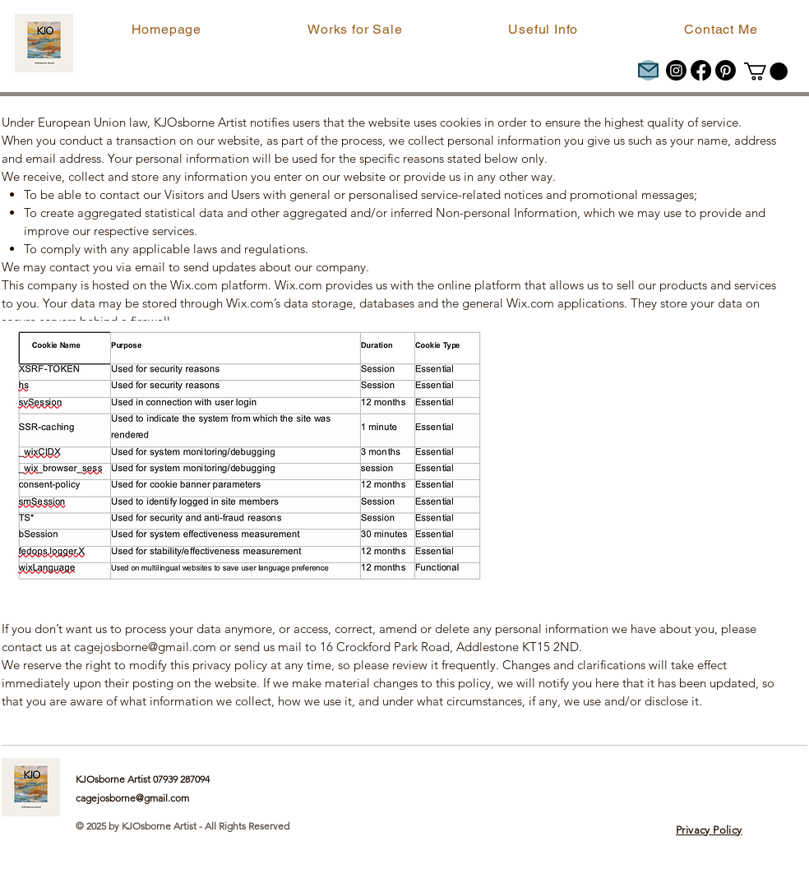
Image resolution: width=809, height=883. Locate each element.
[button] (355, 29)
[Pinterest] (725, 70)
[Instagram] (676, 70)
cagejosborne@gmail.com (145, 646)
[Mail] (648, 70)
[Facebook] (701, 70)
